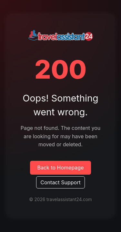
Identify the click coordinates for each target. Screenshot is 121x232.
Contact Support (60, 182)
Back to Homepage (60, 167)
